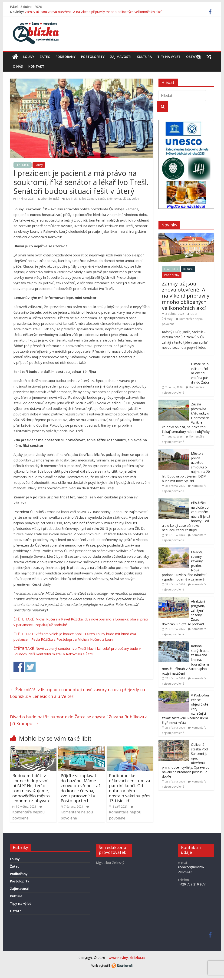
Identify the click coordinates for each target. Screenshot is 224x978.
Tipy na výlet (169, 56)
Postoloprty (93, 56)
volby (135, 199)
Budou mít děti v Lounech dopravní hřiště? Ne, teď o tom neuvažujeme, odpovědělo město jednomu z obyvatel (32, 788)
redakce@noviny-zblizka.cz (191, 869)
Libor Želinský (50, 199)
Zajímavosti (120, 56)
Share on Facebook (18, 667)
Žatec (45, 56)
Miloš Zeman (87, 199)
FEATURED (22, 165)
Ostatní (193, 56)
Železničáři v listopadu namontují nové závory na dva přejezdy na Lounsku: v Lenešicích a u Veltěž (77, 693)
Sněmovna (114, 199)
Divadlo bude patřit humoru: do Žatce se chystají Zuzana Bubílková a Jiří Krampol (79, 720)
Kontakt (36, 66)
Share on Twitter (30, 667)
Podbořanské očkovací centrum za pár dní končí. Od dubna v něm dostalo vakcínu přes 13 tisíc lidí (129, 788)
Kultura (144, 56)
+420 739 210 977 (191, 884)
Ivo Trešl (71, 199)
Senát (101, 199)
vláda (126, 199)
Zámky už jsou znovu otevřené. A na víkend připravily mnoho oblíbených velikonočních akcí (93, 12)
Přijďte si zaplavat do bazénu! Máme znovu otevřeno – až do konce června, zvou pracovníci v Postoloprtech (80, 788)
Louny (28, 56)
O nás (18, 66)
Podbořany (66, 56)
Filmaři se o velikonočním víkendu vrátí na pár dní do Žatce (200, 373)
